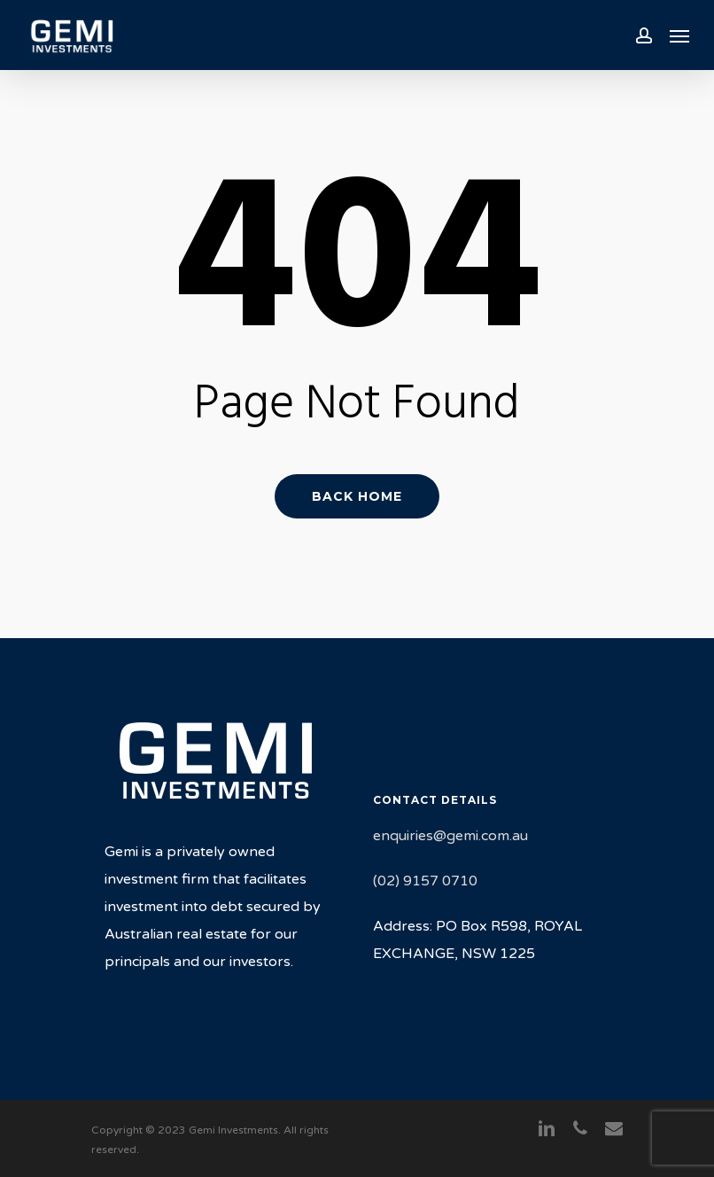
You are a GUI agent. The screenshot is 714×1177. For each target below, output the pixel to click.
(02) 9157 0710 (425, 881)
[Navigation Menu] (679, 35)
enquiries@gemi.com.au (450, 836)
